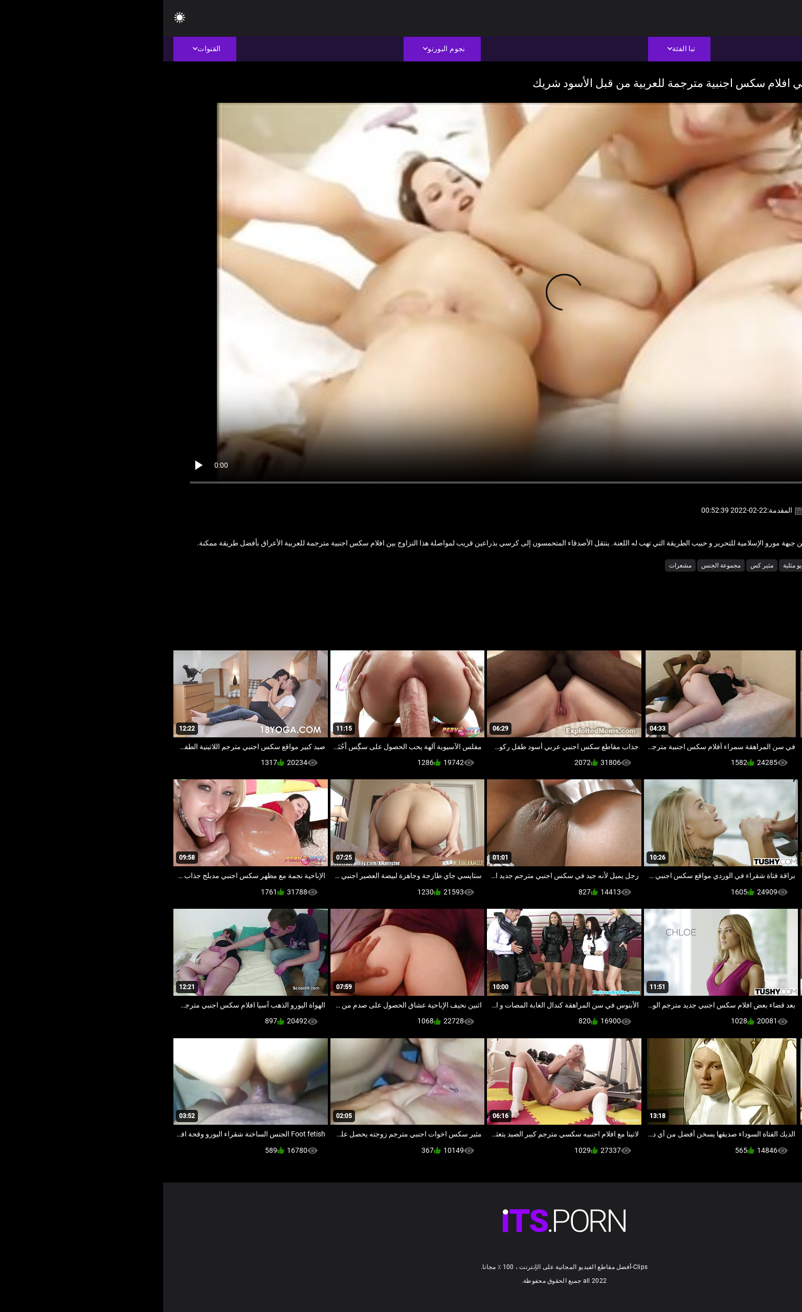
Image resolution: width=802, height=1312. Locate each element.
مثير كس (598, 565)
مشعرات (517, 565)
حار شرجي (670, 565)
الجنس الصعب (739, 565)
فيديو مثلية (633, 565)
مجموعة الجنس (557, 565)
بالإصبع (702, 565)
